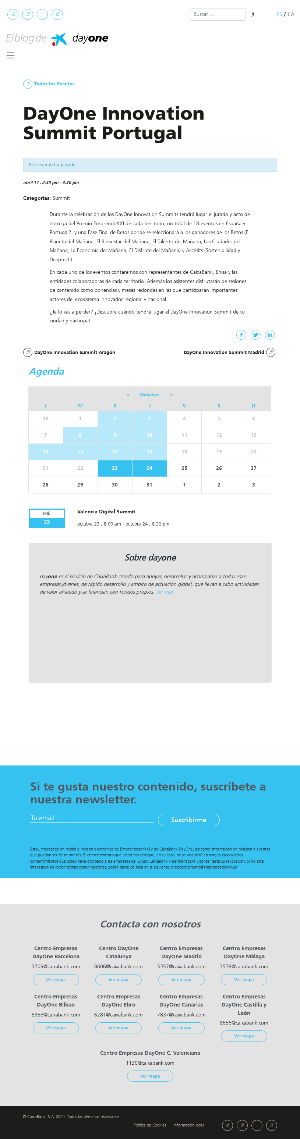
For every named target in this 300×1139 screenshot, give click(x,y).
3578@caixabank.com (244, 966)
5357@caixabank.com (181, 966)
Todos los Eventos (49, 84)
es (279, 14)
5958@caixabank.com (56, 1015)
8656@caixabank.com (244, 1023)
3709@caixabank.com (56, 966)
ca (290, 14)
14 (46, 452)
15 (80, 452)
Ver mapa (56, 979)
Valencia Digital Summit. (107, 512)
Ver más (164, 592)
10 (149, 435)
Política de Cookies (150, 1125)
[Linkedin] (270, 335)
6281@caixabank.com (118, 1015)
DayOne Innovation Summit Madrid (229, 352)
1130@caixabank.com (150, 1063)
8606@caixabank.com (118, 966)
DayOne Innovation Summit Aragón (69, 352)
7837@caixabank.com (181, 1015)
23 (115, 468)
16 (115, 452)
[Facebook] (241, 335)
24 (149, 468)
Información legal (189, 1125)
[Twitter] (256, 335)
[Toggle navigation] (10, 55)
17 (149, 452)
